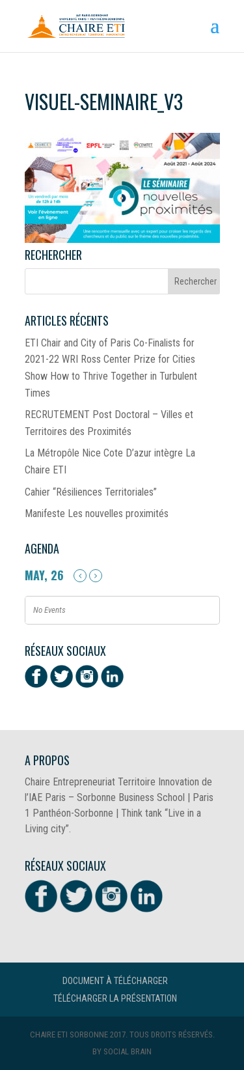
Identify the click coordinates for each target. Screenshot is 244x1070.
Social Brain (127, 1051)
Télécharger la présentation (115, 998)
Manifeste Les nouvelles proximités (97, 513)
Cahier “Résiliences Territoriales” (91, 492)
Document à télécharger (115, 981)
